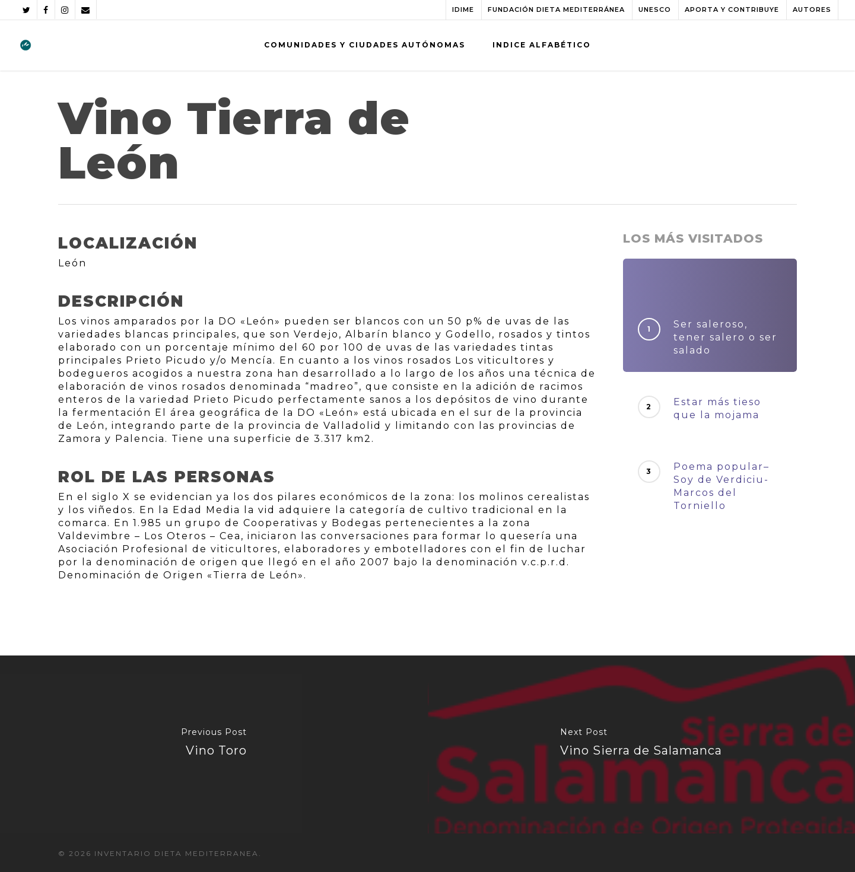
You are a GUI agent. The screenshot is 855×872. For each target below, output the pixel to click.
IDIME (463, 9)
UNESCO (654, 9)
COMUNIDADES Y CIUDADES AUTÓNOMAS (364, 44)
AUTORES (812, 9)
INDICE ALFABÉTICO (541, 44)
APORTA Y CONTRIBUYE (732, 9)
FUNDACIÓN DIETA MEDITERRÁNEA (556, 9)
